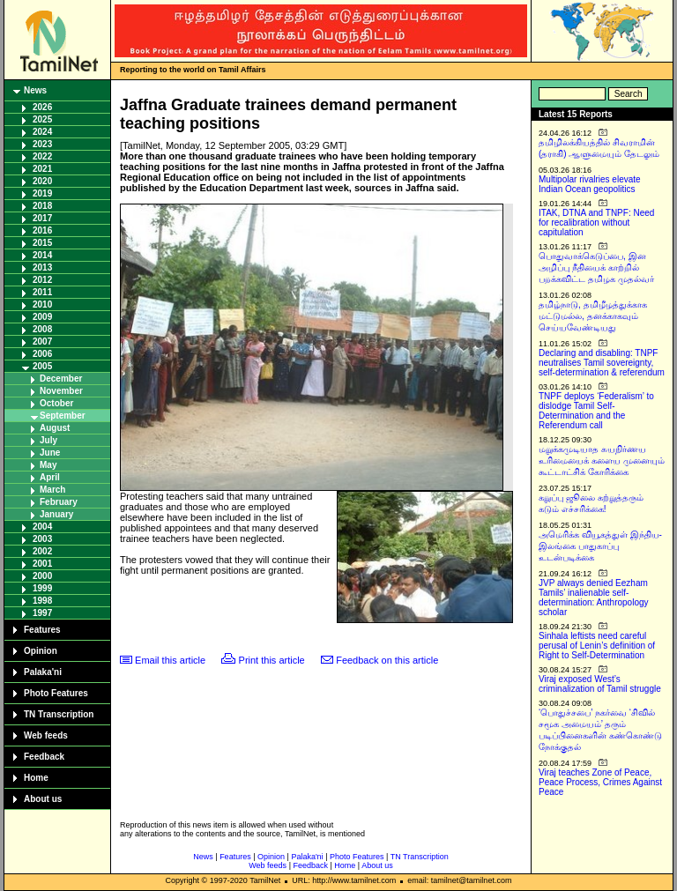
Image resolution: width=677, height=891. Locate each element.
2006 (42, 354)
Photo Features (56, 693)
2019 (42, 193)
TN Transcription (58, 714)
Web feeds (46, 735)
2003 (42, 539)
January (56, 514)
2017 (42, 218)
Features (42, 630)
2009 (42, 317)
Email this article (170, 660)
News (35, 90)
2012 (42, 280)
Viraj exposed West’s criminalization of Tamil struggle (600, 684)
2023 (42, 144)
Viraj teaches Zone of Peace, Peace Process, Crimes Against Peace (600, 782)
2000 (42, 576)
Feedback (44, 756)
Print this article (272, 660)
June (50, 452)
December (61, 378)
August (55, 428)
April (50, 477)
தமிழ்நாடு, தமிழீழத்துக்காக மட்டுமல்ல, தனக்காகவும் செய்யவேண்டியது (593, 316)
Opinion (40, 651)
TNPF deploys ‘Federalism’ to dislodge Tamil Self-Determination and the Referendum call (596, 410)
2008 (42, 329)
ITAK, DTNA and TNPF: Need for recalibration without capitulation (596, 222)
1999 (42, 588)
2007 (42, 341)
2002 (42, 551)
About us (43, 799)
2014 (42, 255)
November (61, 391)
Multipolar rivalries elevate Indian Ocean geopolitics (590, 184)
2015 (42, 243)
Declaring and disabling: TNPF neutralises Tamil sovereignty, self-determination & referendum (602, 362)
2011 (42, 292)
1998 (42, 600)
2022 (42, 156)
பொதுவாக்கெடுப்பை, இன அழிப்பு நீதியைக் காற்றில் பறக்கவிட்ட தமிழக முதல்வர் (596, 267)
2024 (42, 132)
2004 (42, 526)
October (56, 403)
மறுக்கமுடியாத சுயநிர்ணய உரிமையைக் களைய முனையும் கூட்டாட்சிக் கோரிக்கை (602, 460)
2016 (42, 230)
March (52, 489)
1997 (42, 613)
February (59, 502)
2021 (42, 169)
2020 (42, 181)
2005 (42, 366)
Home (36, 778)
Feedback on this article (387, 660)
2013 (42, 267)
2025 (42, 119)
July (48, 440)
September (63, 415)
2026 (42, 107)
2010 (42, 304)
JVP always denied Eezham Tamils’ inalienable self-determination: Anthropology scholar (594, 597)
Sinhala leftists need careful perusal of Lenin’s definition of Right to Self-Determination (597, 645)
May (48, 465)
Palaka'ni (43, 672)
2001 (42, 563)
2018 (42, 206)
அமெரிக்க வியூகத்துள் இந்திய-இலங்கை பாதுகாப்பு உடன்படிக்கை (600, 546)
